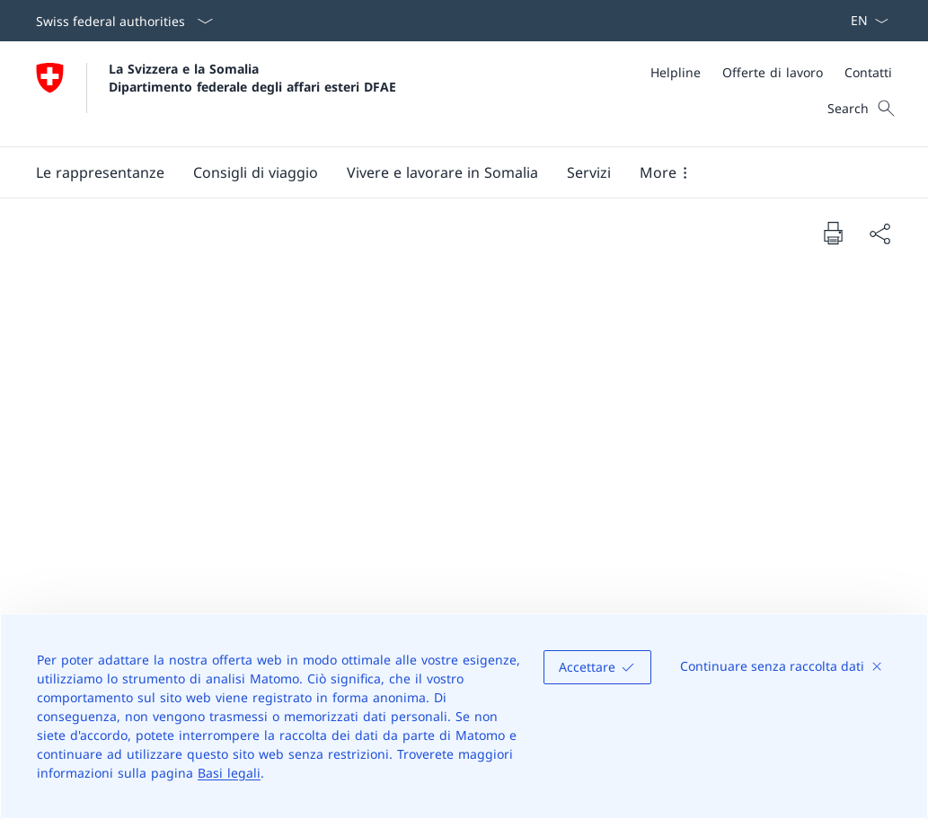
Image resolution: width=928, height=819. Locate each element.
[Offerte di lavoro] (772, 72)
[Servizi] (588, 172)
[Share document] (879, 233)
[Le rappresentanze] (100, 172)
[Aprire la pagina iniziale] (216, 94)
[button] (255, 172)
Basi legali (229, 772)
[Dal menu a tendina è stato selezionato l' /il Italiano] (863, 20)
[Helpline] (675, 72)
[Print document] (832, 232)
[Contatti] (868, 72)
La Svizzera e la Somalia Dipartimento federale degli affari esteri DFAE (252, 77)
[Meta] (771, 72)
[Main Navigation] (450, 172)
